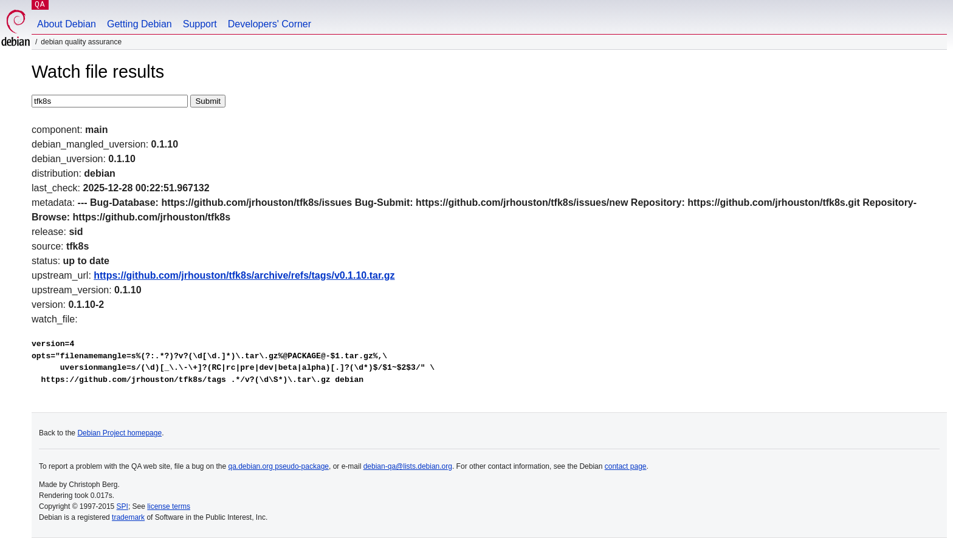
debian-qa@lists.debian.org (407, 466)
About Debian (66, 24)
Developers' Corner (269, 24)
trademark (128, 517)
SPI (122, 506)
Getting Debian (139, 24)
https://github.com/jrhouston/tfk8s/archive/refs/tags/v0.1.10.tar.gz (244, 275)
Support (200, 24)
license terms (168, 506)
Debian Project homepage (119, 433)
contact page (626, 466)
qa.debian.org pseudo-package (279, 466)
